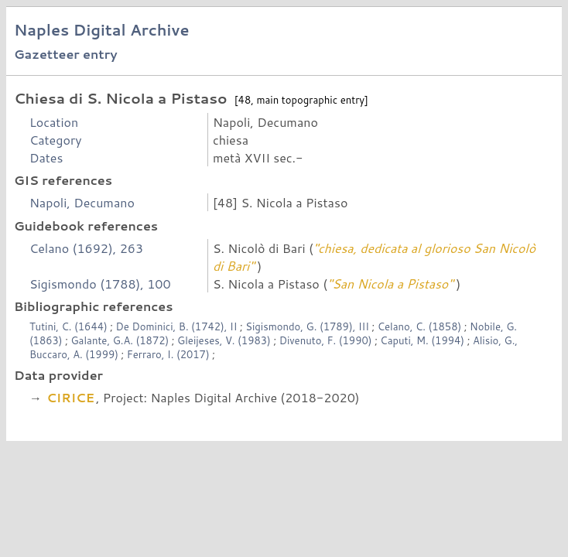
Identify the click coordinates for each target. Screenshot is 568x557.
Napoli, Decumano (82, 202)
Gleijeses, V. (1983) (225, 340)
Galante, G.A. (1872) (120, 340)
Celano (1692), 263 (86, 248)
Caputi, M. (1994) (423, 340)
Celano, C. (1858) (421, 326)
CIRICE (70, 397)
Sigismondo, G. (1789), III (308, 326)
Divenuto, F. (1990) (327, 340)
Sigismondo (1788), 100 (100, 283)
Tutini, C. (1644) (69, 326)
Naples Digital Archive (102, 29)
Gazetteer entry (66, 54)
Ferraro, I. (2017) (169, 354)
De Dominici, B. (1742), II (178, 326)
